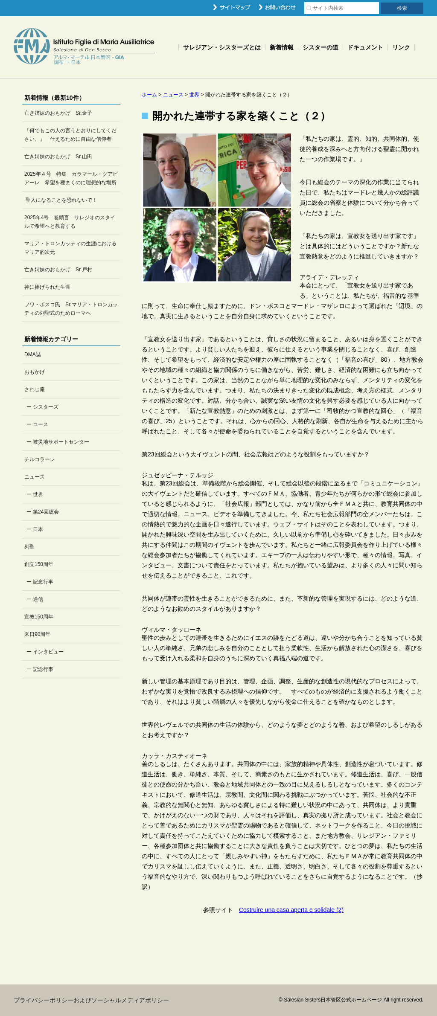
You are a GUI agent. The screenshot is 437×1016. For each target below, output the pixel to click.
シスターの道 (320, 47)
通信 (38, 599)
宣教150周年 (38, 617)
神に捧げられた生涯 (47, 287)
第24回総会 (46, 512)
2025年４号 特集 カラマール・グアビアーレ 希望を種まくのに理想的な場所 (71, 178)
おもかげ (34, 372)
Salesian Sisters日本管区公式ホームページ (84, 47)
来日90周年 (37, 634)
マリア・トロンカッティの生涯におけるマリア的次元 (70, 248)
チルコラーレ (39, 459)
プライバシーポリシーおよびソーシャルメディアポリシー (91, 1000)
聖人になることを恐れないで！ (60, 200)
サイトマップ (232, 7)
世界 (38, 494)
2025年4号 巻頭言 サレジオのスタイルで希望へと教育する (69, 222)
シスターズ (45, 407)
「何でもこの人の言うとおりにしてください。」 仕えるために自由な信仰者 (70, 135)
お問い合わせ (277, 7)
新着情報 (282, 47)
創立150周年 (38, 564)
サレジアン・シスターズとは (222, 47)
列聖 (29, 547)
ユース (40, 424)
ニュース (34, 477)
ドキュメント (365, 47)
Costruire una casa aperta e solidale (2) (291, 909)
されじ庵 (34, 389)
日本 (38, 529)
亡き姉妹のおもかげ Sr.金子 (58, 113)
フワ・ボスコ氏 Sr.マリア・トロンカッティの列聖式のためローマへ (71, 309)
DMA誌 (32, 354)
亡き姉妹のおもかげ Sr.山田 (58, 157)
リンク (401, 47)
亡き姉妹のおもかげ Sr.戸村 (58, 270)
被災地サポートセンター (61, 442)
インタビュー (48, 652)
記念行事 (43, 582)
